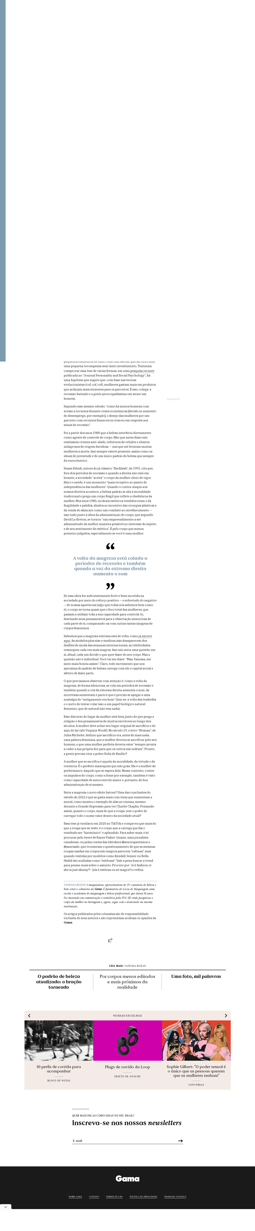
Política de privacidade (143, 1196)
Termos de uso (114, 1196)
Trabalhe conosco (175, 1196)
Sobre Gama (75, 1196)
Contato (94, 1196)
